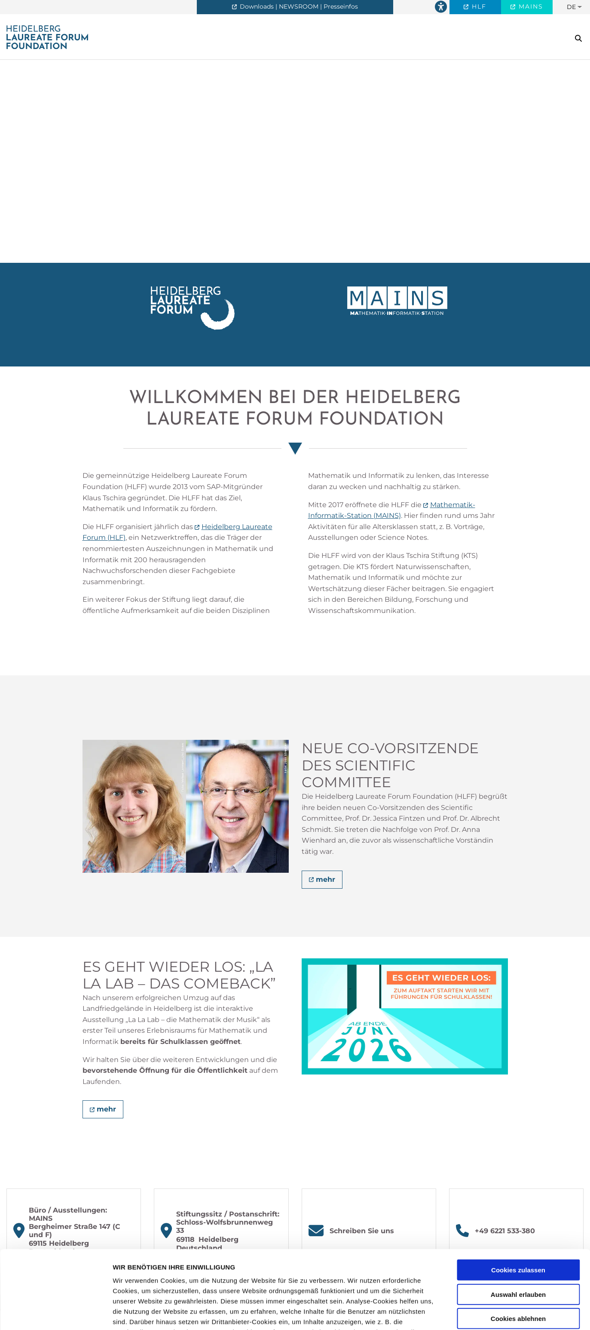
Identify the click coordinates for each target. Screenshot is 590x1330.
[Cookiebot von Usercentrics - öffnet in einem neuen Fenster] (55, 1313)
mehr (325, 879)
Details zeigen (457, 1313)
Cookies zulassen (518, 1197)
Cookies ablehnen (518, 1245)
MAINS (529, 6)
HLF (477, 6)
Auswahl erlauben (518, 1221)
